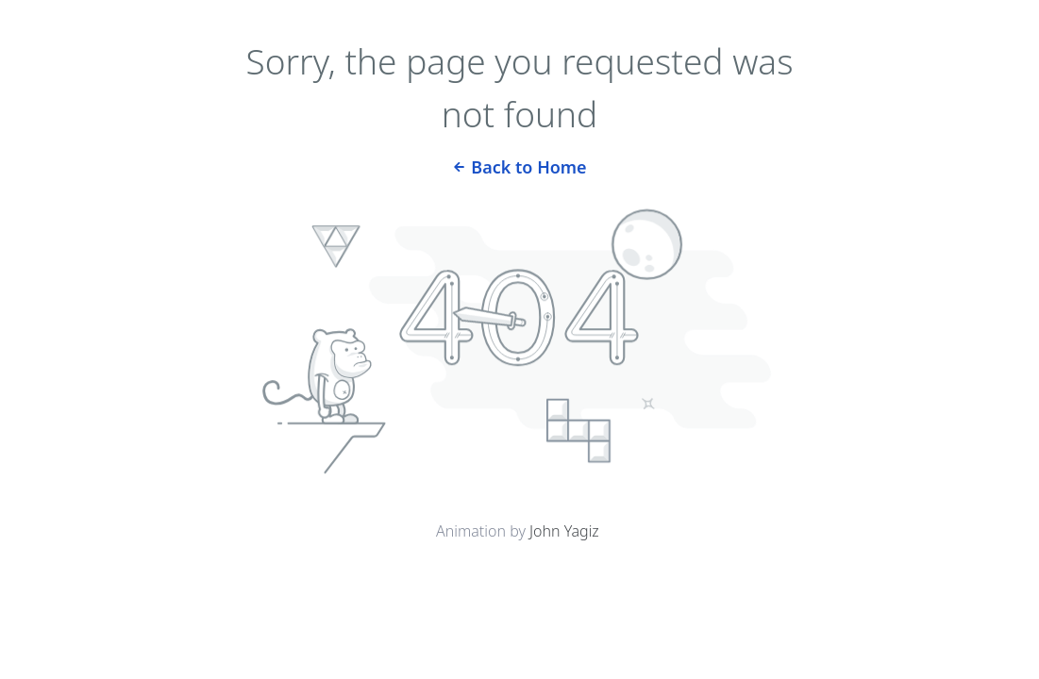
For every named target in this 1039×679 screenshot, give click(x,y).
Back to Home (519, 165)
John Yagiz (564, 531)
